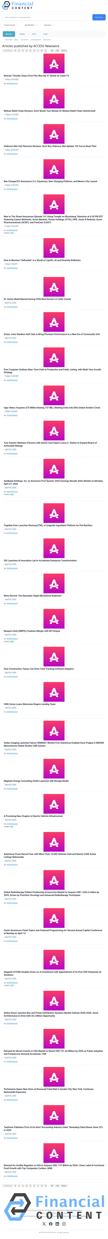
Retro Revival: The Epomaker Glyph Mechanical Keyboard (32, 595)
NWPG (12, 641)
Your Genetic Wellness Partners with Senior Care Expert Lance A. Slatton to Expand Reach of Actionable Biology (50, 444)
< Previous (8, 50)
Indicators (48, 25)
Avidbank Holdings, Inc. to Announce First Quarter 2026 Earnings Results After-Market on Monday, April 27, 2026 (53, 482)
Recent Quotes (9, 25)
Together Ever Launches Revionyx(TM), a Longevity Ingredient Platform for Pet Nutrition (48, 525)
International (36, 40)
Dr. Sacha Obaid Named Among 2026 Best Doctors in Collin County (37, 299)
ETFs (34, 34)
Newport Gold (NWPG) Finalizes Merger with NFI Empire (32, 631)
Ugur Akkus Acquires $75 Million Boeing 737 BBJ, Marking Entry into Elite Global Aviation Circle (52, 407)
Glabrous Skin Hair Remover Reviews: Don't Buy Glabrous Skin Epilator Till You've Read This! (50, 146)
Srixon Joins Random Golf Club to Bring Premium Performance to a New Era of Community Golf (52, 334)
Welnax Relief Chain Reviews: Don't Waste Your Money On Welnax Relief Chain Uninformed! (49, 111)
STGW (12, 985)
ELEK (11, 826)
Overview (8, 40)
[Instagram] (64, 1224)
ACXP (11, 233)
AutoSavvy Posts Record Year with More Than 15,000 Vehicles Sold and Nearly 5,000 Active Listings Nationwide (50, 855)
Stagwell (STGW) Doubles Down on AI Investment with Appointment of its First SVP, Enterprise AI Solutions (52, 973)
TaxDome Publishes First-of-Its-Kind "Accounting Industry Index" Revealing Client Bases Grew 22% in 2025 (53, 1129)
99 (52, 50)
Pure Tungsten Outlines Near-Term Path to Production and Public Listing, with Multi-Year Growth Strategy (52, 371)
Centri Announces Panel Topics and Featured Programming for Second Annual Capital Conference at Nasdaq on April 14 (53, 932)
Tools (45, 34)
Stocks (22, 34)
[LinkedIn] (57, 1224)
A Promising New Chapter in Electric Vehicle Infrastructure (33, 816)
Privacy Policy (62, 1216)
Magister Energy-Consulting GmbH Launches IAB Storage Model (36, 781)
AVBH (11, 494)
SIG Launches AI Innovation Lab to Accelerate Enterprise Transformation (40, 560)
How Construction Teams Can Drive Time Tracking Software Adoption (39, 669)
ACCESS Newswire (12, 83)
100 (57, 50)
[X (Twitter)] (44, 1224)
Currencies (25, 40)
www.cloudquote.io (74, 1210)
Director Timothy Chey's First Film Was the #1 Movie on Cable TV (36, 75)
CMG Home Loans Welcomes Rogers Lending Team (30, 704)
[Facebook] (51, 1224)
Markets (9, 34)
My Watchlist (29, 25)
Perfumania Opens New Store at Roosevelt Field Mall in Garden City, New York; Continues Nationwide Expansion (49, 1090)
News (16, 40)
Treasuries (47, 40)
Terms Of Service (79, 1216)
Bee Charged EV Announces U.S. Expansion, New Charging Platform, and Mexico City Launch (50, 181)
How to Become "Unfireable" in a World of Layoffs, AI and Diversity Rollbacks (42, 260)
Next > (64, 50)
